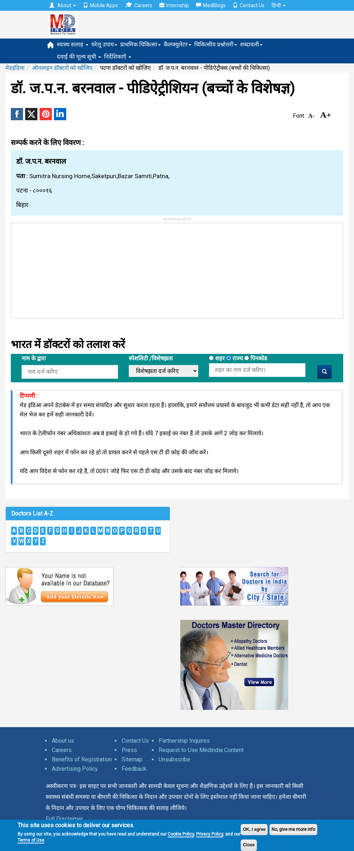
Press (129, 750)
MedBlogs (211, 5)
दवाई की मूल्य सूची (79, 56)
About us (63, 740)
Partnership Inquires (184, 740)
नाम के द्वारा (34, 358)
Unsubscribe (174, 759)
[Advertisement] (65, 268)
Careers (138, 5)
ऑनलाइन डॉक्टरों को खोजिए (62, 67)
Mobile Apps (100, 5)
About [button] (62, 5)
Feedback (134, 768)
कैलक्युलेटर (177, 44)
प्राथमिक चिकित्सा (140, 44)
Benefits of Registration (82, 759)
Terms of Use (31, 840)
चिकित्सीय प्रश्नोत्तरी (215, 44)
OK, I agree (254, 829)
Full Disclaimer (64, 818)
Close (249, 844)
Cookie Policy (181, 834)
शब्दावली (251, 44)
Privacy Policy (209, 834)
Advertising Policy (75, 768)
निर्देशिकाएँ (117, 56)
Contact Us (248, 5)
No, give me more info (293, 829)
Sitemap (132, 759)
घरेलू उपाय (104, 44)
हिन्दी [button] (279, 5)
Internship (174, 5)
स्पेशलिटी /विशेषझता (151, 358)
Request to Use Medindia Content (201, 750)
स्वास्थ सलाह (72, 44)
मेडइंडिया (14, 67)
